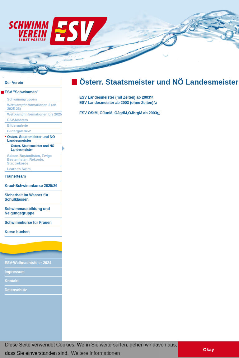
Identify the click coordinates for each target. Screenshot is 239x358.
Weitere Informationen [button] (95, 353)
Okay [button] (208, 349)
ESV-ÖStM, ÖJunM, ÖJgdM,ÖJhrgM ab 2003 (118, 113)
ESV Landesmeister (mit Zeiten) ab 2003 (114, 97)
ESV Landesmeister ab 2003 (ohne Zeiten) (116, 103)
